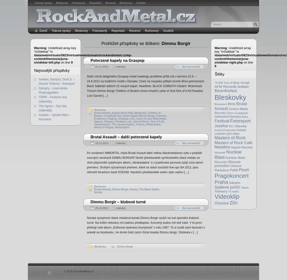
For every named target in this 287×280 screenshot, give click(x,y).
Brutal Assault (102, 189)
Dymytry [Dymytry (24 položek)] (235, 116)
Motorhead (159, 118)
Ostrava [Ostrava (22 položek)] (236, 166)
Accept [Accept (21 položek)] (244, 82)
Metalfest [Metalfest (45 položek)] (222, 147)
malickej (120, 66)
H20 (132, 118)
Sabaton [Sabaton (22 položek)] (234, 183)
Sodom (133, 189)
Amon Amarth (102, 112)
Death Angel (130, 115)
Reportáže (95, 2)
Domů (43, 30)
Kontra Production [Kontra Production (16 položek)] (225, 130)
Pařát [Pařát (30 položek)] (234, 170)
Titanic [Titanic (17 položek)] (245, 187)
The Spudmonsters (123, 124)
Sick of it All (157, 121)
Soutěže (141, 2)
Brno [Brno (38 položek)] (231, 104)
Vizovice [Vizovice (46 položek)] (222, 203)
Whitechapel (153, 124)
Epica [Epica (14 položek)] (245, 116)
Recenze (110, 2)
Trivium (140, 124)
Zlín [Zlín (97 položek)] (233, 202)
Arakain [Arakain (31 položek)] (243, 87)
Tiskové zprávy (43, 2)
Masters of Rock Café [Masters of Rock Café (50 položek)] (233, 142)
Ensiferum (100, 118)
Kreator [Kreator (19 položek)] (241, 130)
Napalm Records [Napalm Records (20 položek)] (242, 147)
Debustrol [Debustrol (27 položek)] (221, 116)
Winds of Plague (103, 127)
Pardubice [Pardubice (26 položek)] (222, 170)
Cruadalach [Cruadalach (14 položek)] (241, 113)
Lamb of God (143, 118)
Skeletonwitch (102, 124)
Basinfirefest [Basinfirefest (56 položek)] (226, 91)
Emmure (161, 115)
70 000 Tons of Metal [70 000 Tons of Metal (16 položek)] (227, 82)
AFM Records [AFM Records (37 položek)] (226, 86)
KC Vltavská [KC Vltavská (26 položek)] (238, 126)
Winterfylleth (122, 127)
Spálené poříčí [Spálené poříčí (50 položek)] (227, 187)
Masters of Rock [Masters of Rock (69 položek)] (230, 137)
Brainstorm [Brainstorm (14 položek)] (221, 104)
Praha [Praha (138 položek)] (221, 182)
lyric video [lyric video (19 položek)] (233, 133)
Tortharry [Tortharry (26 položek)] (221, 191)
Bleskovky (62, 2)
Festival (112, 118)
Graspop (123, 118)
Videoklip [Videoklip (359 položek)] (227, 196)
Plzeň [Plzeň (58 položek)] (244, 170)
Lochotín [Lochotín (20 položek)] (220, 133)
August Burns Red (122, 112)
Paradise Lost (123, 121)
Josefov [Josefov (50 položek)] (221, 126)
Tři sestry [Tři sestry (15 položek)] (233, 191)
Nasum (98, 121)
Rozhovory (126, 2)
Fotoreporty (78, 2)
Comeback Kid (112, 115)
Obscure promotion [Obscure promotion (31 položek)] (228, 164)
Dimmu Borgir (147, 115)
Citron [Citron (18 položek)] (230, 113)
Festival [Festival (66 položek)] (222, 121)
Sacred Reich (141, 121)
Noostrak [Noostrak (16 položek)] (220, 152)
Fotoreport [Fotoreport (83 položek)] (240, 120)
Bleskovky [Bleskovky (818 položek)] (230, 97)
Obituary (109, 121)
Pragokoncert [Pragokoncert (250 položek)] (232, 175)
